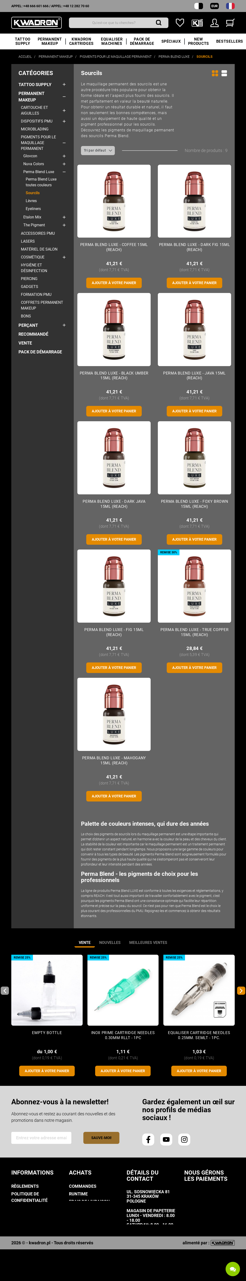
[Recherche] (118, 23)
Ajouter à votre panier (114, 283)
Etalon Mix (32, 217)
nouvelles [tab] (110, 942)
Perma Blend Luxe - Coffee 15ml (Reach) (114, 247)
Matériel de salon (39, 249)
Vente (25, 342)
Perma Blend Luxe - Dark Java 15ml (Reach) (114, 504)
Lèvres (31, 201)
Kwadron (21, 1245)
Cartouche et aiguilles (34, 110)
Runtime (78, 1193)
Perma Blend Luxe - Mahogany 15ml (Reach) (114, 760)
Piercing (29, 278)
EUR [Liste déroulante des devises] (214, 6)
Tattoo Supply (34, 84)
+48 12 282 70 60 (76, 6)
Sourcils (33, 193)
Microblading (35, 129)
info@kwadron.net (148, 1248)
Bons (26, 316)
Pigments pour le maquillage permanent (38, 143)
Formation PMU (36, 294)
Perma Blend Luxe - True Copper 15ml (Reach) (194, 632)
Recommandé (33, 334)
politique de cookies (34, 1208)
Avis (16, 1215)
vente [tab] (85, 942)
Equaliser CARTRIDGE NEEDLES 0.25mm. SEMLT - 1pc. (199, 1035)
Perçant (28, 325)
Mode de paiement (89, 1209)
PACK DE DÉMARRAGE (40, 351)
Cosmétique (32, 257)
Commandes (82, 1186)
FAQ (73, 1231)
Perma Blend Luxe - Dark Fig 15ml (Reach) (194, 247)
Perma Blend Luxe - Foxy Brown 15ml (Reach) (194, 504)
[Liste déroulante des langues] (230, 6)
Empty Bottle (47, 1032)
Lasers (28, 241)
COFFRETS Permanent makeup (42, 305)
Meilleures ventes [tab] (148, 942)
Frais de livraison (89, 1201)
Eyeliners (33, 208)
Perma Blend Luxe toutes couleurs (41, 182)
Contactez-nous (30, 1252)
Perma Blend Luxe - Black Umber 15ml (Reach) (114, 375)
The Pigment (34, 225)
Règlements (25, 1186)
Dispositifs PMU (36, 121)
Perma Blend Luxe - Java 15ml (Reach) (194, 375)
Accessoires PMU (38, 233)
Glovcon (30, 156)
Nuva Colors (33, 164)
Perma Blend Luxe (38, 172)
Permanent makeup (31, 96)
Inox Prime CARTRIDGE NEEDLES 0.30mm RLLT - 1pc (123, 1035)
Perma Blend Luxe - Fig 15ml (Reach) (114, 632)
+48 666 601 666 (36, 6)
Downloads (24, 1237)
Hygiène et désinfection (34, 268)
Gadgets (29, 286)
